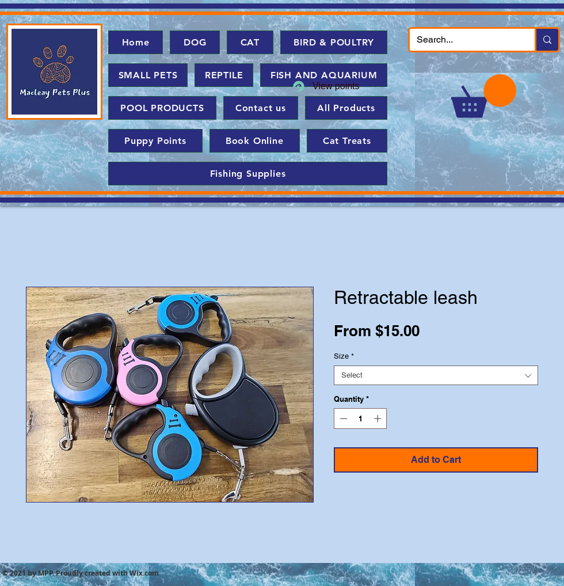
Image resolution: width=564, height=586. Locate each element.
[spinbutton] (360, 418)
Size (344, 356)
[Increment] (379, 418)
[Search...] (463, 40)
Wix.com (144, 573)
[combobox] (436, 375)
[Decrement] (342, 418)
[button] (483, 95)
